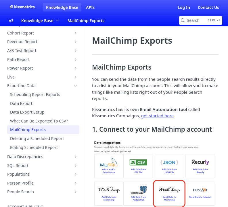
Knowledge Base (62, 7)
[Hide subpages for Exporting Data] (75, 85)
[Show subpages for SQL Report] (75, 165)
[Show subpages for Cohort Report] (75, 33)
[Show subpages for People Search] (75, 191)
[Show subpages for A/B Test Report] (75, 50)
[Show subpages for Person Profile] (75, 183)
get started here (157, 115)
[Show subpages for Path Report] (75, 59)
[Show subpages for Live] (75, 77)
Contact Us (208, 7)
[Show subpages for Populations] (75, 174)
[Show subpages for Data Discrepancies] (75, 156)
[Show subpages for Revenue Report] (75, 41)
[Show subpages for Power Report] (75, 68)
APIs (90, 7)
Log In (184, 7)
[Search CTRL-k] (200, 20)
